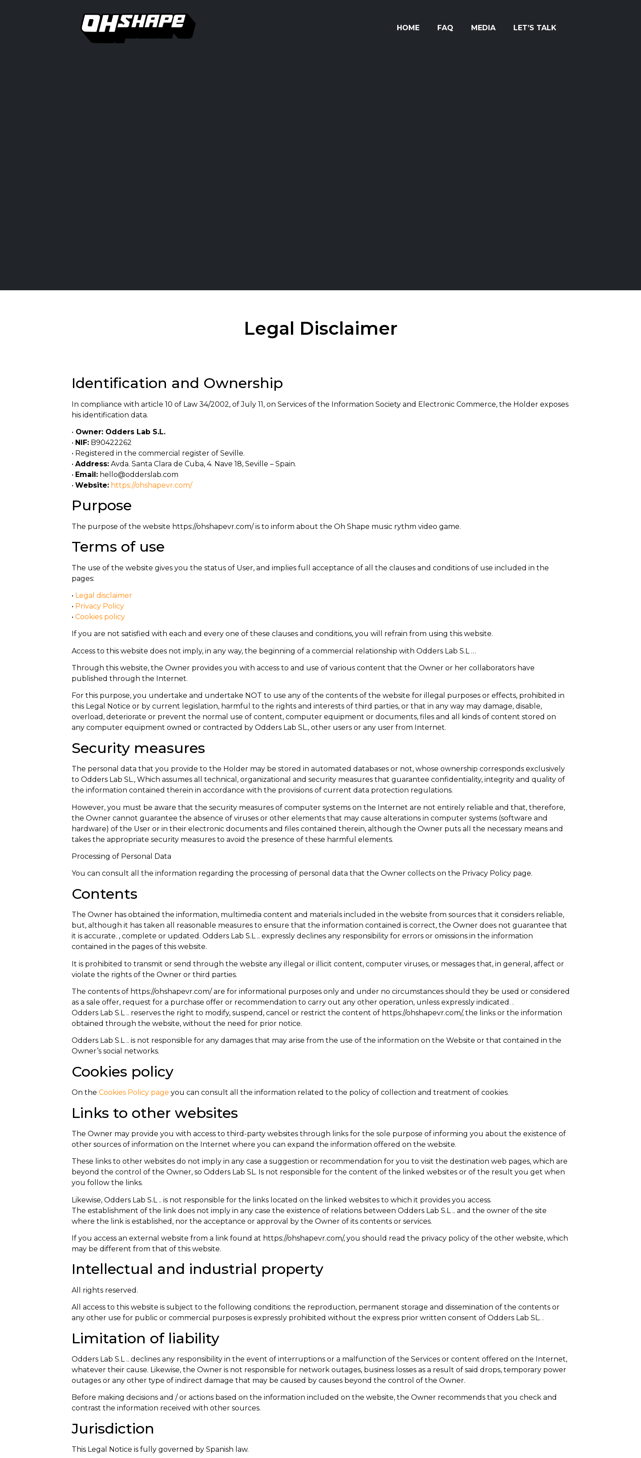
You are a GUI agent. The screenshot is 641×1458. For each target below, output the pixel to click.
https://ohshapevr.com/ (151, 485)
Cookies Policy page (134, 1092)
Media (483, 28)
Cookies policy (100, 617)
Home (408, 28)
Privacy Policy (99, 606)
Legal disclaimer (103, 595)
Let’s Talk (534, 28)
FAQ (445, 28)
